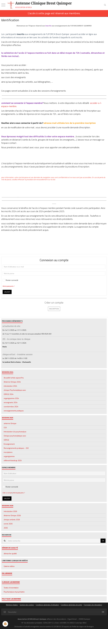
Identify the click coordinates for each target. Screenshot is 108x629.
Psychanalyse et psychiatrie (14, 591)
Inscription (54, 308)
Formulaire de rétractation (93, 605)
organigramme (9, 456)
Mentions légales (12, 605)
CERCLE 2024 (8, 394)
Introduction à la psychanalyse (15, 431)
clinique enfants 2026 (12, 519)
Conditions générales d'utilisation (47, 605)
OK (103, 540)
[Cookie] (5, 624)
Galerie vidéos (9, 566)
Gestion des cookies (27, 605)
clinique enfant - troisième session (17, 354)
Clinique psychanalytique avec (15, 435)
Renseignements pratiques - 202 (16, 448)
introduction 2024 (10, 386)
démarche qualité (10, 553)
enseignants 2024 (10, 402)
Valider (7, 292)
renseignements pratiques (14, 410)
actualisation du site (11, 326)
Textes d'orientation (11, 587)
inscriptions (8, 452)
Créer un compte (7, 493)
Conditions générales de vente (71, 605)
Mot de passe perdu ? (8, 286)
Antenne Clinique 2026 (12, 515)
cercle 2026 (8, 523)
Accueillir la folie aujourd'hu (14, 377)
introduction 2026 (10, 511)
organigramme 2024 (11, 398)
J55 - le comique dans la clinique (16, 339)
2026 (6, 527)
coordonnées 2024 (11, 406)
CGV (5, 427)
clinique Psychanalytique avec (15, 390)
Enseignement (9, 444)
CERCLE (6, 440)
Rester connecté (10, 280)
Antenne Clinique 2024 (12, 381)
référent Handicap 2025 (13, 460)
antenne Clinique (10, 423)
